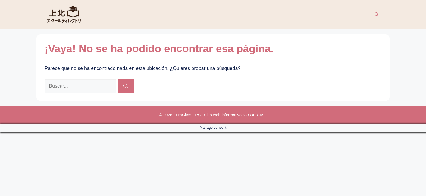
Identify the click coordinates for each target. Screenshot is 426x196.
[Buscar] (126, 86)
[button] (376, 14)
